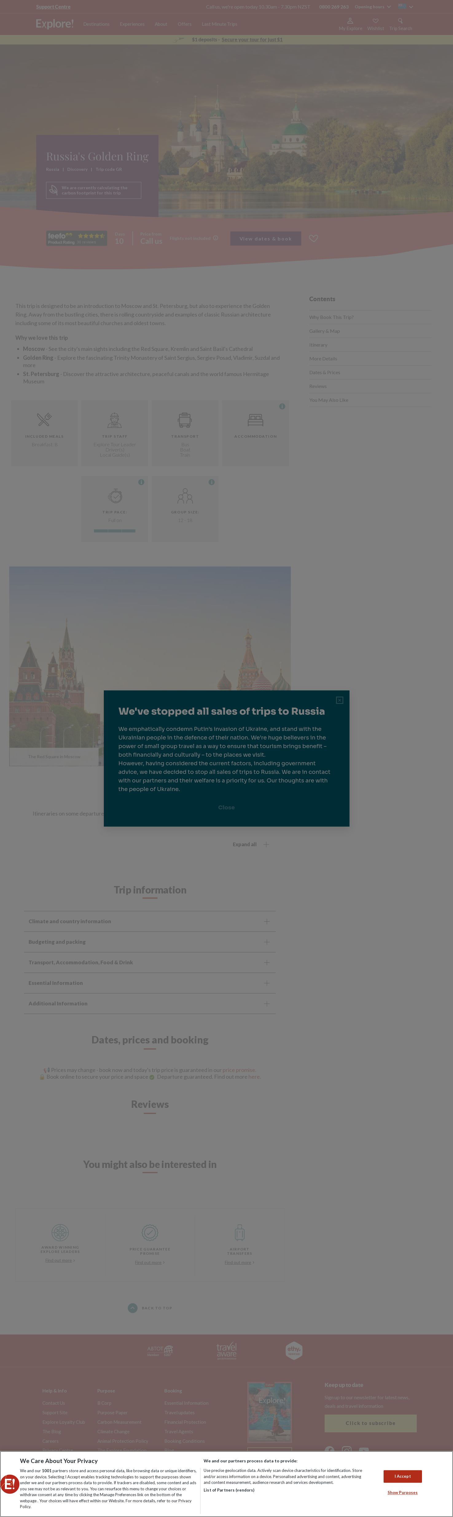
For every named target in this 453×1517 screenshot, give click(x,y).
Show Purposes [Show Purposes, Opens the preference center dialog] (403, 1492)
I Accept (403, 1476)
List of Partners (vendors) (229, 1490)
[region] (226, 1484)
